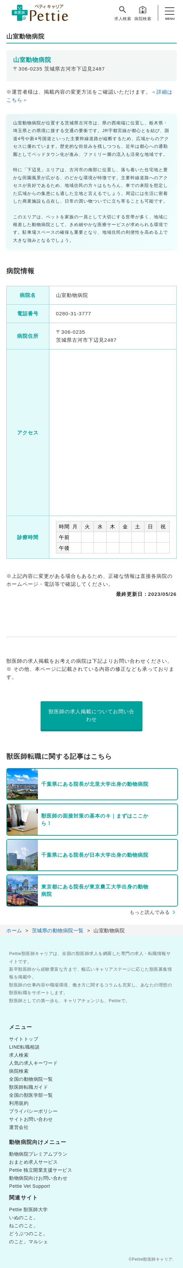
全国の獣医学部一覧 (31, 1095)
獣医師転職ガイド (28, 1087)
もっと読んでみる (150, 912)
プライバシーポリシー (33, 1111)
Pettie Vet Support (29, 1186)
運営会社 (18, 1127)
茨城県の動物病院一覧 (58, 930)
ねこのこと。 (23, 1225)
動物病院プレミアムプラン (38, 1154)
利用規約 (18, 1103)
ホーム (14, 930)
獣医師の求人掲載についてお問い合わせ (91, 715)
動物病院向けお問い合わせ (38, 1178)
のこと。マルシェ (28, 1241)
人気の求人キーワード (33, 1063)
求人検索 (122, 13)
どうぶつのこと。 (28, 1233)
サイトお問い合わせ (31, 1119)
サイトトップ (23, 1039)
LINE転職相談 (24, 1047)
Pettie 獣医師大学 (28, 1209)
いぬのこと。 (23, 1217)
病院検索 (142, 13)
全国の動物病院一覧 (31, 1079)
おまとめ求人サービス (33, 1162)
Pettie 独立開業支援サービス (40, 1170)
